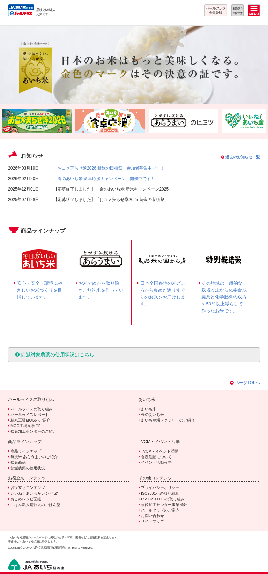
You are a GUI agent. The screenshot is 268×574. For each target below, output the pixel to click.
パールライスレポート (29, 414)
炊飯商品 (18, 462)
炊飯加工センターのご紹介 (33, 431)
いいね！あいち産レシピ (34, 493)
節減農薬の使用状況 (27, 468)
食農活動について (156, 457)
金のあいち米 (152, 414)
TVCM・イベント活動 (160, 451)
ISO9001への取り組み (160, 493)
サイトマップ (152, 521)
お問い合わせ (152, 516)
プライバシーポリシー (160, 487)
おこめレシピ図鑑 (25, 499)
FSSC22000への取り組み (163, 499)
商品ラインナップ (25, 451)
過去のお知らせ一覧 (240, 157)
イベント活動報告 (156, 462)
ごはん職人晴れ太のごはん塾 (35, 504)
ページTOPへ (247, 382)
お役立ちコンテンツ (27, 487)
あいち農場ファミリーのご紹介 (168, 420)
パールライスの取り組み (31, 409)
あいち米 (148, 409)
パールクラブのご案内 (160, 510)
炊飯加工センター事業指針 (164, 504)
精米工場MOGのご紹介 (30, 420)
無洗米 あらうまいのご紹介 (34, 457)
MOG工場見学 (25, 426)
